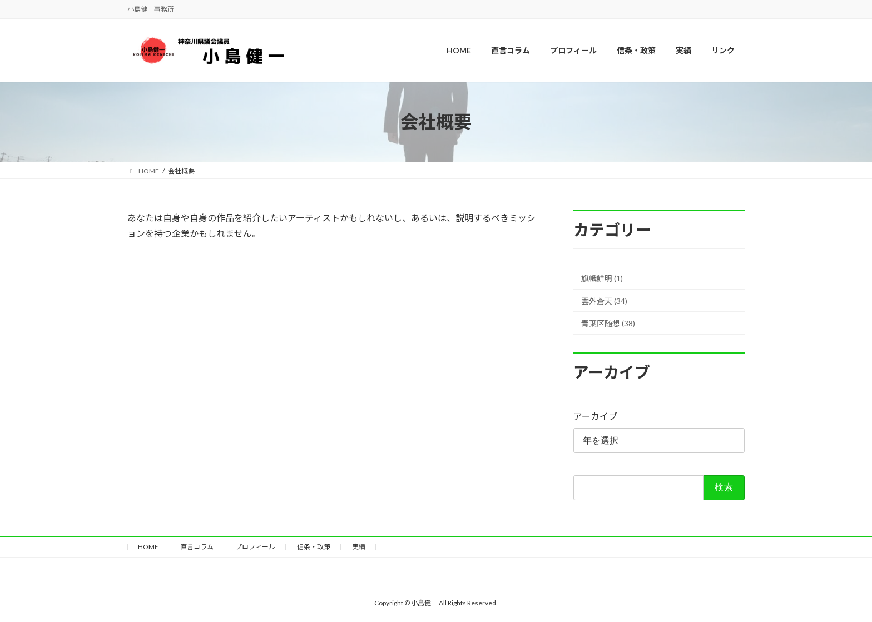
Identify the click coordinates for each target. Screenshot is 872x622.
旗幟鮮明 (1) (602, 278)
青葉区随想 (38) (608, 324)
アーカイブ (595, 416)
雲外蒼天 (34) (604, 301)
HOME (148, 547)
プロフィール (255, 547)
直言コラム (197, 547)
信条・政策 (313, 547)
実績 (358, 547)
